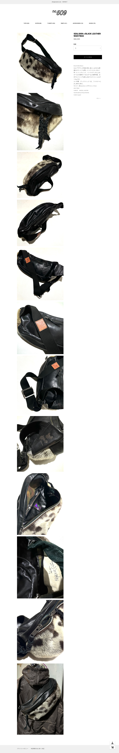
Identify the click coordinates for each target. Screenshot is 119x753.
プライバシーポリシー (22, 748)
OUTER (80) (38, 23)
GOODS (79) (92, 23)
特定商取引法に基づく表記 (37, 748)
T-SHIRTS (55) (51, 23)
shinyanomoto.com (56, 2)
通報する (99, 98)
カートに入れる (88, 57)
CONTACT (64, 2)
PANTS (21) (64, 23)
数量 (75, 44)
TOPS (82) (26, 23)
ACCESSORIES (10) (78, 23)
